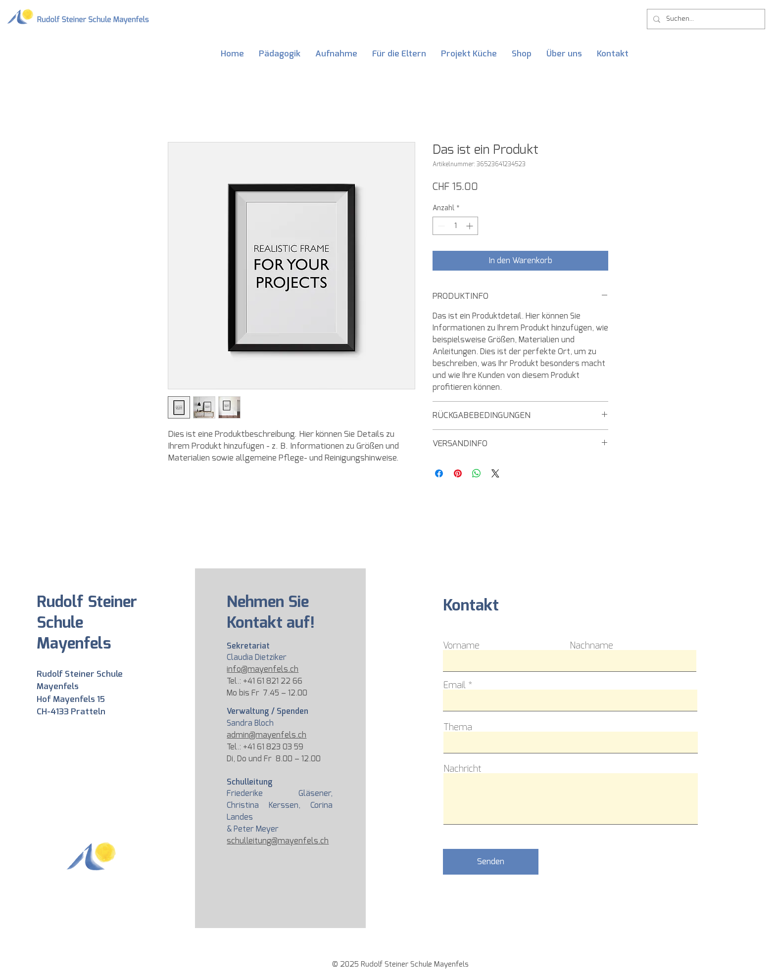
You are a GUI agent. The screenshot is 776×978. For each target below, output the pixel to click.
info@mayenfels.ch (262, 669)
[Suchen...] (705, 19)
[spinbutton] (455, 225)
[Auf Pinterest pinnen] (458, 473)
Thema (457, 727)
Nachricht (462, 768)
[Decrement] (440, 225)
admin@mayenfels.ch (266, 735)
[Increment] (470, 225)
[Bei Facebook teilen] (439, 473)
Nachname (591, 645)
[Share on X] (495, 473)
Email (454, 685)
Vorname (461, 645)
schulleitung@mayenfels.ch (278, 841)
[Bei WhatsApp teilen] (477, 473)
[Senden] (490, 862)
